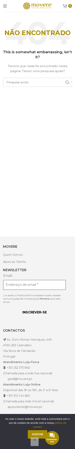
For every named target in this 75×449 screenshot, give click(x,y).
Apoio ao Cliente (14, 262)
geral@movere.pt (20, 379)
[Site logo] (38, 5)
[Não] (35, 442)
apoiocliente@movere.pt (24, 407)
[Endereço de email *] (34, 285)
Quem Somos (13, 255)
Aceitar (37, 434)
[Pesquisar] (37, 82)
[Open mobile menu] (5, 6)
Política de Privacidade (30, 295)
